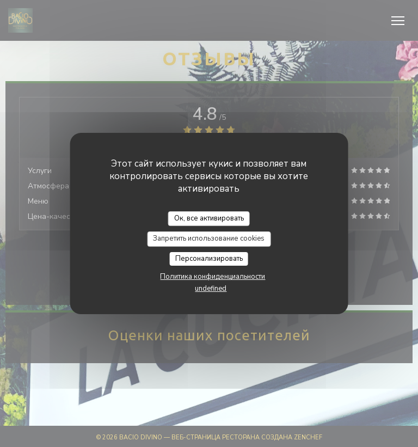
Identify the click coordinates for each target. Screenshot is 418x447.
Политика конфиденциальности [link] (212, 276)
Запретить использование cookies (209, 238)
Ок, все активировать (209, 218)
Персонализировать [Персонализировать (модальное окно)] (209, 259)
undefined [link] (210, 288)
